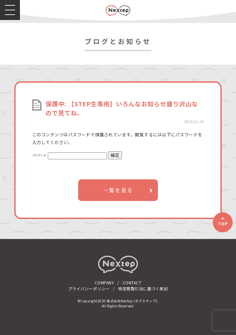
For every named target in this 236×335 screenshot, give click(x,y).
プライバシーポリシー (89, 288)
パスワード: (69, 155)
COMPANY (104, 282)
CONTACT (132, 282)
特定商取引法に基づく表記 (143, 288)
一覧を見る (118, 190)
